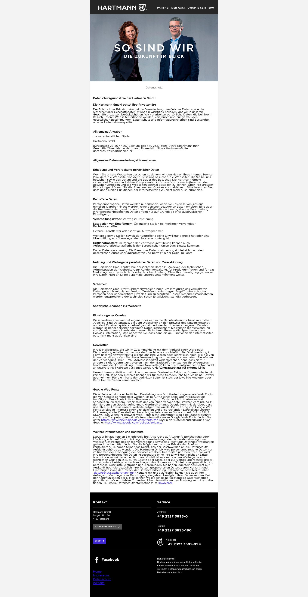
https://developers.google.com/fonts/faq (129, 420)
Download (165, 483)
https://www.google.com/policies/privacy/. (133, 423)
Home (97, 571)
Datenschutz (102, 579)
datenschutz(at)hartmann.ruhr (115, 473)
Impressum (101, 575)
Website (99, 583)
